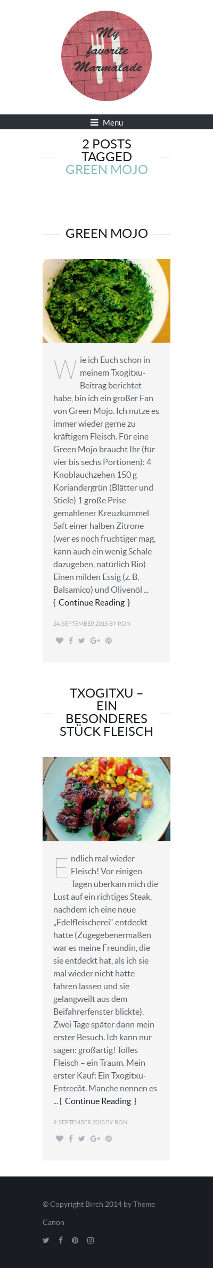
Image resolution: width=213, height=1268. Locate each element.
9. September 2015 (79, 1122)
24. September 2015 (80, 623)
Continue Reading (92, 602)
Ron (124, 623)
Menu (107, 122)
